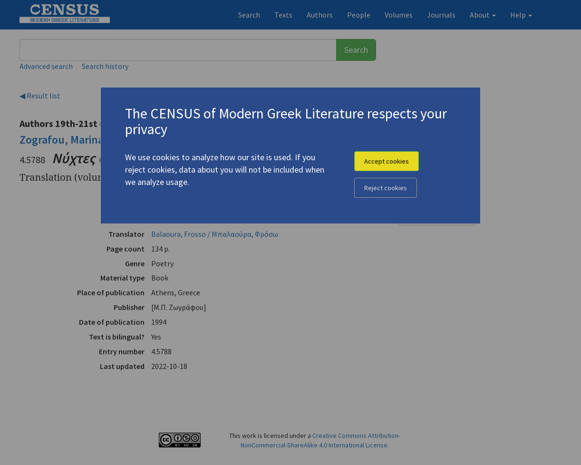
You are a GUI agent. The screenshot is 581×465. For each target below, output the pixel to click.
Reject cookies (385, 188)
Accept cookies (386, 161)
